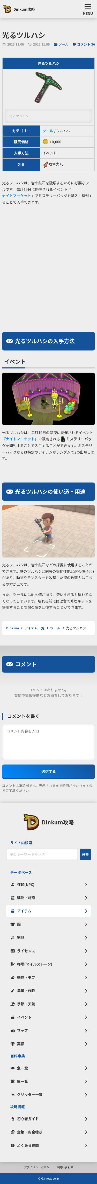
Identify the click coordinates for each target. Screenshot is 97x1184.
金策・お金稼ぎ (26, 1132)
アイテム (20, 910)
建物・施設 (22, 897)
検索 (85, 854)
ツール (61, 44)
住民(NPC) (22, 884)
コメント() (84, 44)
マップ (19, 1030)
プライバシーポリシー (38, 1167)
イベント (21, 1017)
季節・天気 (22, 1003)
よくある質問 (24, 1145)
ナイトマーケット (16, 195)
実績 (17, 1043)
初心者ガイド (24, 1118)
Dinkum (12, 627)
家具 (17, 937)
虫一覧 (19, 1081)
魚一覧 (19, 1067)
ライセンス (22, 950)
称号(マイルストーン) (31, 964)
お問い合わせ (64, 1167)
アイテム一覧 (34, 627)
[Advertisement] (48, 260)
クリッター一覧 (26, 1094)
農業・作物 (22, 990)
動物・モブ (22, 977)
